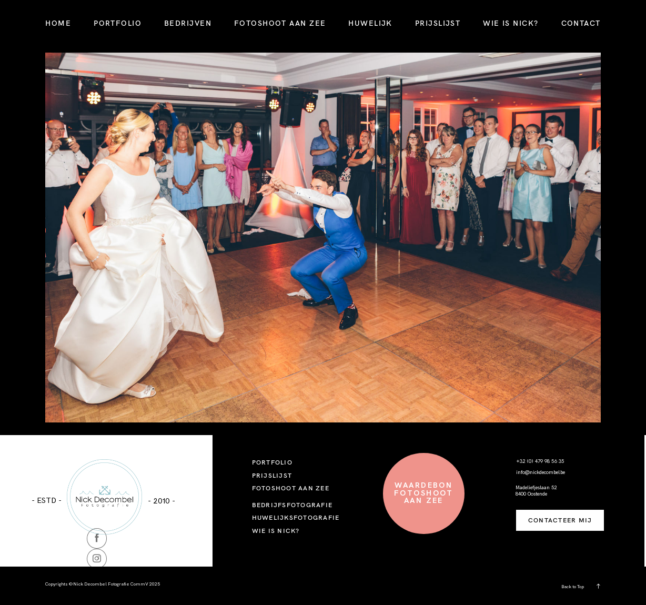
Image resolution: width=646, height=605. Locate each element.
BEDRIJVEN (187, 23)
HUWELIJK (370, 23)
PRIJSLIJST (437, 23)
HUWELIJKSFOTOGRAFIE (296, 517)
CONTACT (581, 23)
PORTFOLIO (118, 23)
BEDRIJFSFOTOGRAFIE (292, 505)
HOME (58, 23)
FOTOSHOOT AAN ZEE (280, 23)
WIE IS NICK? (510, 23)
